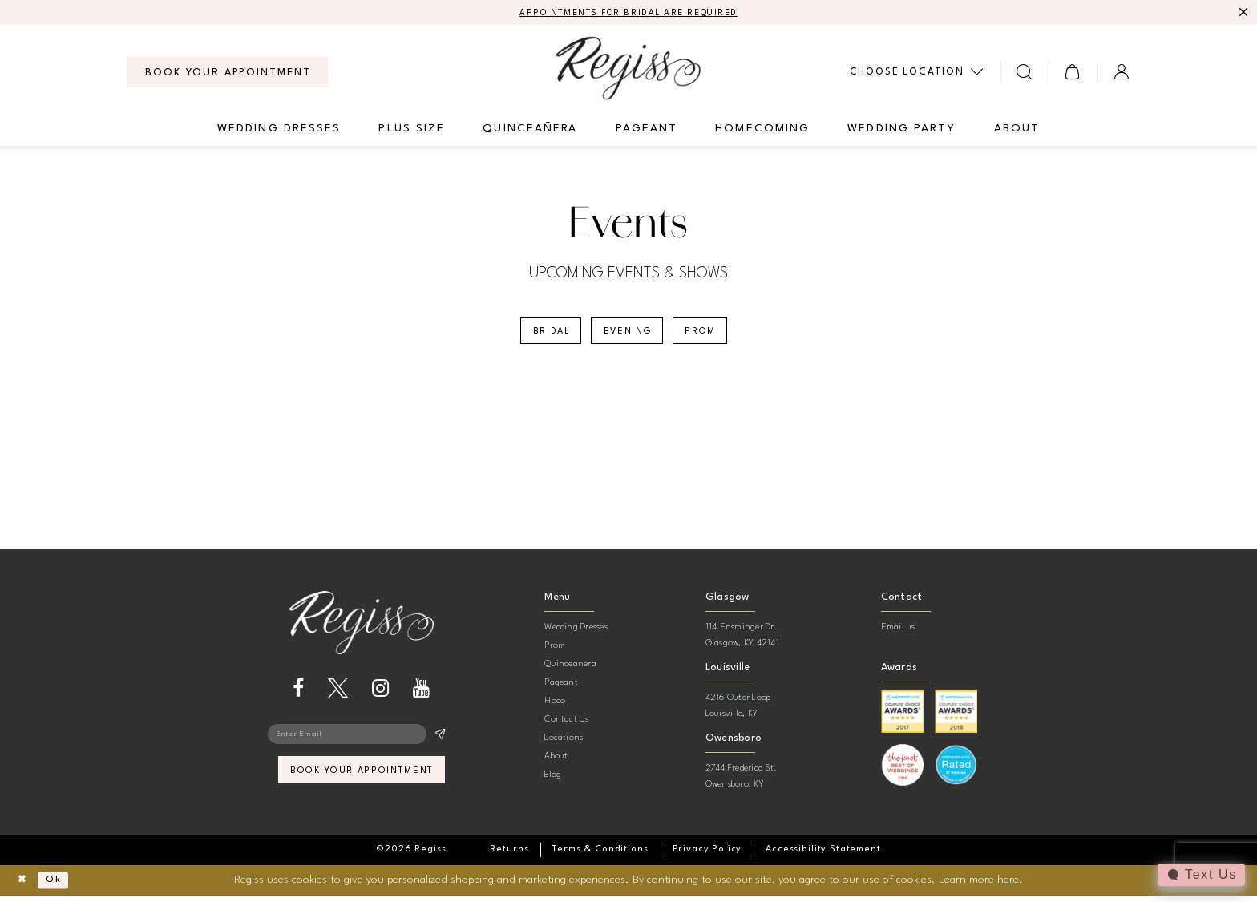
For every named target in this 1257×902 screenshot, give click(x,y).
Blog (552, 781)
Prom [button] (710, 335)
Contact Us (566, 726)
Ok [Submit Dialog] (61, 886)
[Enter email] (361, 742)
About (556, 762)
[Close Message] (1242, 13)
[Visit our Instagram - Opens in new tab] (380, 695)
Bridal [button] (542, 335)
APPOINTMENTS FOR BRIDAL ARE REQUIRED (629, 13)
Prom (554, 652)
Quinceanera (570, 670)
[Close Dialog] (24, 887)
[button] (1073, 73)
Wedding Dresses (576, 633)
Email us (898, 633)
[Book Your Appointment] (227, 74)
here (1008, 886)
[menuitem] (227, 74)
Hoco (554, 707)
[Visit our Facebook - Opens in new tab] (298, 695)
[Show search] (1024, 73)
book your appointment (362, 783)
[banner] (628, 69)
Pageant (561, 689)
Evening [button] (628, 335)
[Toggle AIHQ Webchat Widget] (1200, 875)
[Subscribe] (439, 742)
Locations (563, 744)
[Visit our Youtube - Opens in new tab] (421, 695)
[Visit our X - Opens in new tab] (338, 695)
